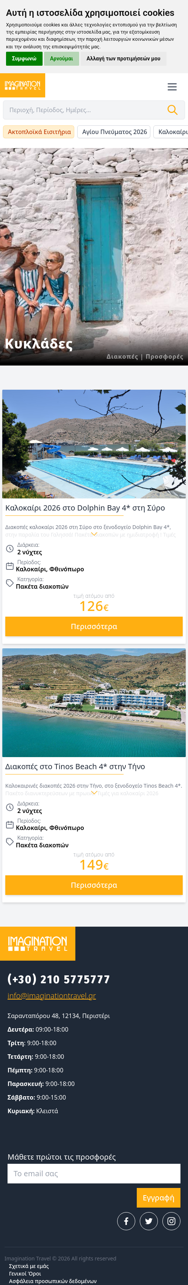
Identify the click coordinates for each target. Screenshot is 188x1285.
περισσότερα (94, 626)
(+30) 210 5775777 (59, 979)
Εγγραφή (158, 1197)
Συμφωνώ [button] (24, 59)
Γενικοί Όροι (25, 1273)
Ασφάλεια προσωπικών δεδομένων (52, 1281)
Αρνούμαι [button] (61, 59)
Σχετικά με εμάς (29, 1266)
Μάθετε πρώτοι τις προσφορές (62, 1157)
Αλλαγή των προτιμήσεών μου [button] (123, 59)
